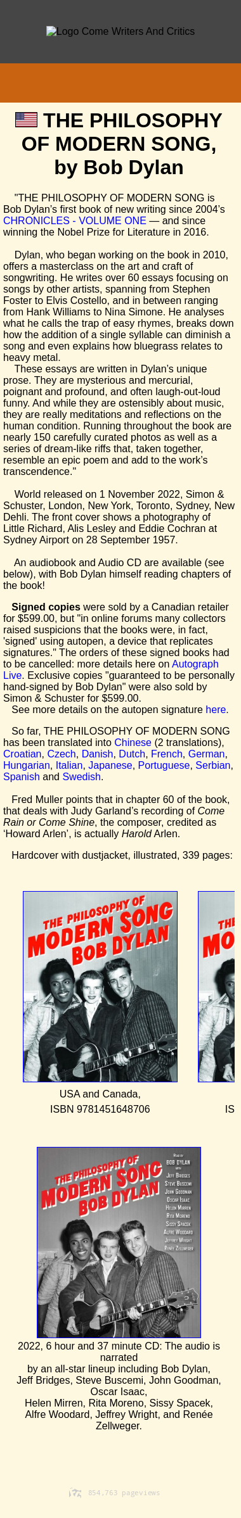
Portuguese (164, 765)
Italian (69, 765)
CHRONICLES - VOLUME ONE (75, 220)
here (215, 709)
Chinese (133, 742)
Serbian (212, 765)
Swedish (81, 776)
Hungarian (26, 765)
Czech (61, 754)
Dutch (132, 754)
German (206, 754)
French (167, 754)
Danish (98, 754)
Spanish (21, 776)
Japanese (110, 765)
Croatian (22, 754)
